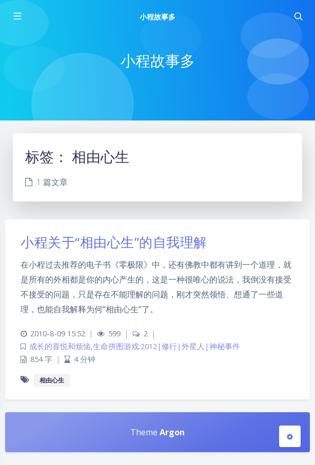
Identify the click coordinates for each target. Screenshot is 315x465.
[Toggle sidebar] (17, 16)
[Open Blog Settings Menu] (290, 436)
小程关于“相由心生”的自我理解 (114, 242)
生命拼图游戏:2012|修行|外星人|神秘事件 (166, 346)
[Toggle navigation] (298, 16)
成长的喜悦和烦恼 (60, 346)
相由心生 (52, 380)
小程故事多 (157, 17)
